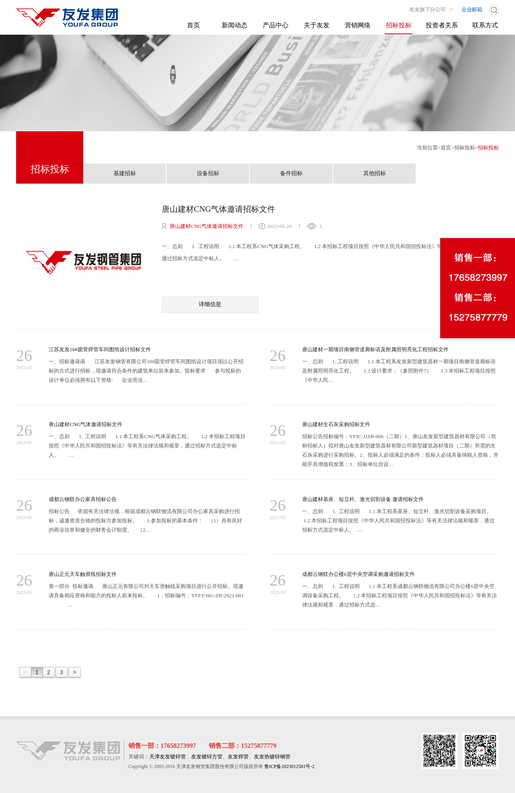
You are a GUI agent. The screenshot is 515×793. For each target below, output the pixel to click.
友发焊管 (238, 757)
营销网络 (358, 25)
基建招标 (124, 173)
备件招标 (291, 173)
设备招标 (208, 173)
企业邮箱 (471, 9)
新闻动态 (234, 25)
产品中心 (275, 25)
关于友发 (317, 25)
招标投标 (399, 25)
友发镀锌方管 (206, 757)
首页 (193, 25)
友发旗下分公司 (427, 9)
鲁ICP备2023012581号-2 (289, 766)
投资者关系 (442, 25)
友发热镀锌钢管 (272, 757)
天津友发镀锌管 (167, 757)
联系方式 (485, 25)
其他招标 (374, 173)
